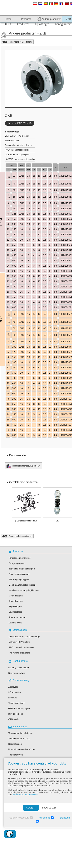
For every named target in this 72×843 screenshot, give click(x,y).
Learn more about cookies (25, 794)
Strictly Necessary (19, 817)
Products (26, 19)
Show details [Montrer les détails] (49, 808)
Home (8, 19)
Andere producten (49, 19)
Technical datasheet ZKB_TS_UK (26, 466)
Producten (23, 24)
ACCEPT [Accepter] (31, 807)
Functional (44, 817)
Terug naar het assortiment (20, 42)
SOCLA (8, 24)
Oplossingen (42, 24)
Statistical (64, 817)
